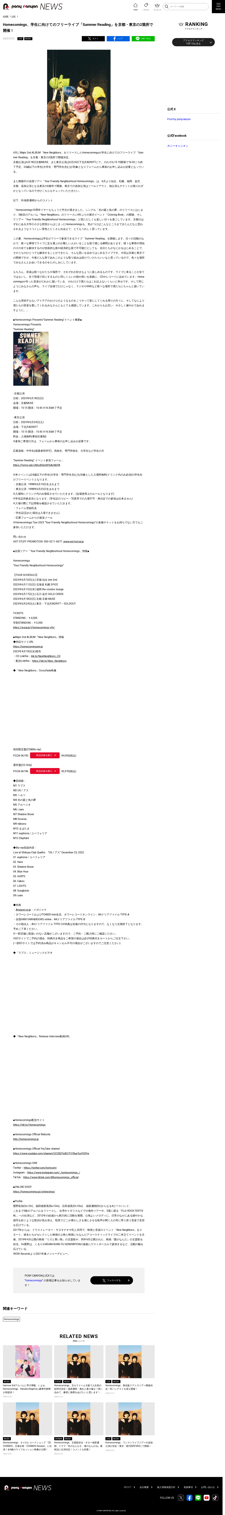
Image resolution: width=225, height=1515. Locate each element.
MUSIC (28, 39)
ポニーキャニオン (177, 145)
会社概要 (144, 1487)
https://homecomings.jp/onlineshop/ (34, 1191)
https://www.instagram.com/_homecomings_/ (53, 1172)
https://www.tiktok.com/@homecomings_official (51, 1177)
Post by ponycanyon (179, 119)
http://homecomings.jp (26, 1139)
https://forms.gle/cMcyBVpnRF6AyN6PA (36, 465)
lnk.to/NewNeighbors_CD (45, 656)
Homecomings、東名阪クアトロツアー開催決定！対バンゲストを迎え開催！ (129, 1387)
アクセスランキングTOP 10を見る (193, 42)
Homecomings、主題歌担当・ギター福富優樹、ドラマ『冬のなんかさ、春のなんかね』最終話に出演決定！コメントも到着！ (78, 1446)
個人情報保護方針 (166, 1487)
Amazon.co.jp (23, 909)
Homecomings (33, 1280)
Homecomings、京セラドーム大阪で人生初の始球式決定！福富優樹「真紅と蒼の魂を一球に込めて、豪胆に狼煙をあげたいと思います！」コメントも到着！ (78, 1389)
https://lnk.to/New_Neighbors (49, 660)
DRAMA (58, 1439)
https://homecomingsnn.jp (28, 646)
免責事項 (188, 1487)
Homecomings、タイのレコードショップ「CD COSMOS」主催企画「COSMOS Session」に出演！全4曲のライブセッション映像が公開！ (27, 1446)
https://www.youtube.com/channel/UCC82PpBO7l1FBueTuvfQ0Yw (51, 1153)
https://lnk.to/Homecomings (29, 1124)
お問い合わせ (208, 1487)
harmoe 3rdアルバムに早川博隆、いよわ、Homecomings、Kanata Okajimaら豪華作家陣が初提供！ (27, 1389)
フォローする (111, 1280)
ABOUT (127, 1487)
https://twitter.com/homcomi (40, 1167)
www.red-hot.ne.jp (73, 541)
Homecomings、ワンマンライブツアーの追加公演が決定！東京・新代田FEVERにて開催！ (129, 1444)
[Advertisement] (191, 76)
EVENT (58, 1381)
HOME (6, 16)
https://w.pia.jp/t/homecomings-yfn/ (34, 627)
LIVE (14, 16)
